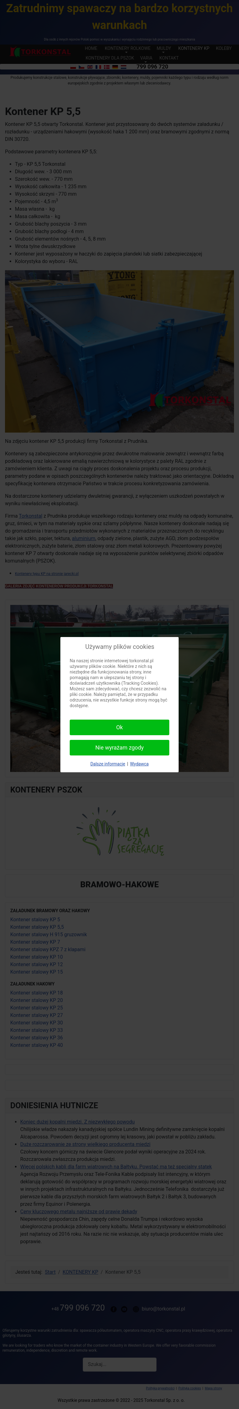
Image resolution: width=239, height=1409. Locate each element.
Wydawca (139, 763)
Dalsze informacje (107, 763)
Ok (119, 727)
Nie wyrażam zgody (119, 747)
